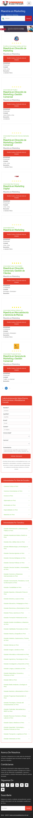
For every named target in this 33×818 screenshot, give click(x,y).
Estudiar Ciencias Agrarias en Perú (14, 553)
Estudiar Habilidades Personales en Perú (16, 629)
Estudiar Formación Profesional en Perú (15, 617)
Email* (5, 420)
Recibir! (28, 808)
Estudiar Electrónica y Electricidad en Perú (16, 608)
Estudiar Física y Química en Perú (14, 613)
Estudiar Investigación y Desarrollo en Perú (16, 664)
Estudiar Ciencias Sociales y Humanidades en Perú (16, 568)
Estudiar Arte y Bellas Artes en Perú (14, 542)
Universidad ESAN (8, 227)
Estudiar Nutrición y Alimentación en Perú (16, 691)
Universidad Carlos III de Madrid (12, 266)
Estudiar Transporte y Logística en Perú (15, 734)
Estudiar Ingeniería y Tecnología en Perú (16, 659)
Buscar (28, 18)
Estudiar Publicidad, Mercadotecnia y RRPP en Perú (15, 710)
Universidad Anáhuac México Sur (13, 310)
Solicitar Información (16, 456)
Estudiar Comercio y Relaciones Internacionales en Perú (13, 575)
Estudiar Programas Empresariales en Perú (15, 697)
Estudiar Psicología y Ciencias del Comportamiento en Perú (14, 703)
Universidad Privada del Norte (12, 354)
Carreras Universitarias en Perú (13, 491)
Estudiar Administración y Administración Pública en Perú (16, 529)
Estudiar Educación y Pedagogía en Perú (16, 603)
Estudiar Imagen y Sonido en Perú (14, 649)
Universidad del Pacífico (10, 90)
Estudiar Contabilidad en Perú (12, 587)
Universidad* (7, 433)
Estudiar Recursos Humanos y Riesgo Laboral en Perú (15, 717)
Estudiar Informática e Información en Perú (16, 654)
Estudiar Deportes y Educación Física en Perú (16, 593)
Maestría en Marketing (12, 15)
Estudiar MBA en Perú (10, 680)
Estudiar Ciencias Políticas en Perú (14, 562)
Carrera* (5, 440)
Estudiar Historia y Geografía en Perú (15, 633)
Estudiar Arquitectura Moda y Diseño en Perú (15, 536)
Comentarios (7, 447)
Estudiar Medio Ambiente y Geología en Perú (15, 685)
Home (2, 15)
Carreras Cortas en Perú (11, 486)
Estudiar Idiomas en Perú (11, 645)
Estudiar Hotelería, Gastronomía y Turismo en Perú (16, 639)
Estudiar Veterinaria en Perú (12, 738)
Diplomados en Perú (10, 500)
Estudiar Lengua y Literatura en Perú (14, 668)
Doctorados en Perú (9, 505)
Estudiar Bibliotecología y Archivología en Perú (16, 547)
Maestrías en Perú (9, 514)
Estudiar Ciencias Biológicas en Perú (14, 558)
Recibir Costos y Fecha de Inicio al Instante (16, 59)
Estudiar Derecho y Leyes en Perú (14, 598)
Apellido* (6, 414)
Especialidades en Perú (11, 510)
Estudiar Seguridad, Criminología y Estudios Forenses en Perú (14, 728)
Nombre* (6, 407)
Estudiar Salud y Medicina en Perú (14, 722)
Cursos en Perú (8, 496)
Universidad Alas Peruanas (11, 184)
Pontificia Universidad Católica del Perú (14, 46)
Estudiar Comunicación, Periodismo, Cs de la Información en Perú (16, 581)
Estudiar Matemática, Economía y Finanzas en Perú (13, 674)
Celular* (5, 426)
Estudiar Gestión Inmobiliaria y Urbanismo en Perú (16, 623)
